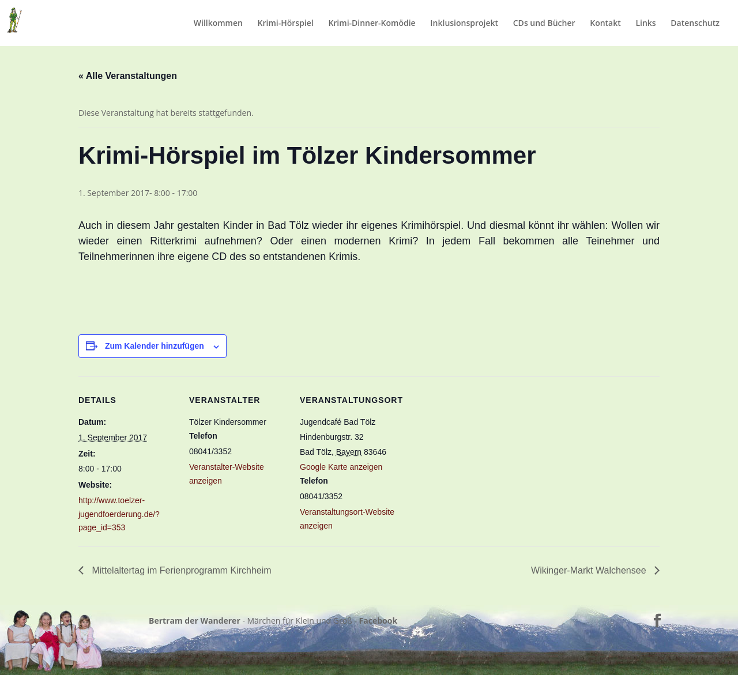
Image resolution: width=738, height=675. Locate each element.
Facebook (378, 620)
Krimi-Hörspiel (286, 23)
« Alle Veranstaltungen (127, 76)
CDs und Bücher (544, 23)
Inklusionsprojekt (464, 23)
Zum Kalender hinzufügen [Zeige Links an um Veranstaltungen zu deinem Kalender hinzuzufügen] (154, 345)
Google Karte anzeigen (341, 467)
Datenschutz (695, 23)
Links (645, 23)
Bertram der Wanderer (194, 620)
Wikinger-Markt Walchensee (590, 570)
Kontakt (605, 23)
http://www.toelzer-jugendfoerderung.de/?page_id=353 (119, 514)
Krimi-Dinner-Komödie (371, 23)
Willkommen (218, 23)
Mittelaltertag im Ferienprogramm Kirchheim (180, 570)
